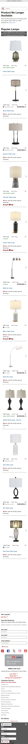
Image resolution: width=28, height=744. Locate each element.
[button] (25, 66)
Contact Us (4, 684)
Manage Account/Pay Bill (13, 678)
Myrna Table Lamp (8, 331)
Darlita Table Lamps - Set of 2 (12, 420)
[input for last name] (8, 734)
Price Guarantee (6, 702)
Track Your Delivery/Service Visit (10, 693)
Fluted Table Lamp (8, 71)
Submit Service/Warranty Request (11, 687)
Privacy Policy (5, 713)
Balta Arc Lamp (7, 288)
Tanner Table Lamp (9, 243)
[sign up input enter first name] (14, 631)
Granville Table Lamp (9, 197)
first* (8, 728)
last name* (4, 635)
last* (8, 733)
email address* (5, 641)
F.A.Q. (3, 689)
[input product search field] (16, 8)
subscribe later (6, 724)
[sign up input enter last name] (14, 637)
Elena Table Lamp (8, 111)
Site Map (3, 715)
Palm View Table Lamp (10, 551)
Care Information (6, 708)
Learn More (13, 674)
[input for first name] (8, 729)
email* (8, 737)
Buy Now (4, 617)
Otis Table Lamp (8, 508)
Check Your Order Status (8, 682)
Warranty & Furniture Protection (10, 706)
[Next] (26, 90)
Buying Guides (5, 695)
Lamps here (11, 23)
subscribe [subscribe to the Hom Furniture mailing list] (5, 646)
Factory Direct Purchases (8, 700)
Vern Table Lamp (8, 465)
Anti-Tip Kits (4, 711)
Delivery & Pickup (6, 691)
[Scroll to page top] (14, 721)
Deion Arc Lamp (8, 377)
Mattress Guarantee (7, 704)
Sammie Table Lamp (9, 154)
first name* (4, 629)
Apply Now (13, 676)
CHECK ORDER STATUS (14, 1)
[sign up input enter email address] (14, 643)
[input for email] (8, 738)
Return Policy (5, 697)
